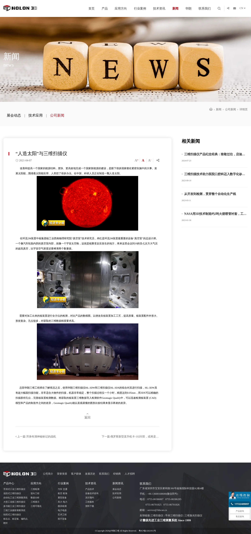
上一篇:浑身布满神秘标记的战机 (36, 436)
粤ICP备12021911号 (147, 531)
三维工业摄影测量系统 (14, 510)
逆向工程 (35, 493)
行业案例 (140, 8)
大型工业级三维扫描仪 (14, 502)
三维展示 (35, 502)
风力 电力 (62, 502)
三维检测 (35, 489)
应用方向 (121, 8)
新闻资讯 (117, 483)
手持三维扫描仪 (174, 515)
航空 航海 (62, 493)
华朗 (188, 8)
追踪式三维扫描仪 (12, 493)
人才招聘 (130, 473)
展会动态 (14, 115)
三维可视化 (36, 506)
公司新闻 (57, 115)
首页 (91, 8)
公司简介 (48, 473)
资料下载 (89, 506)
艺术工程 (62, 514)
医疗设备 (62, 519)
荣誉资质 (62, 473)
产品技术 (89, 489)
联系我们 (205, 8)
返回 (87, 415)
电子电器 (62, 510)
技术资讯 (159, 8)
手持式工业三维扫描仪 (14, 489)
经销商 (117, 473)
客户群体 (76, 473)
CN (243, 8)
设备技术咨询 (91, 493)
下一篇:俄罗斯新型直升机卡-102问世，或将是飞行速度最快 (130, 436)
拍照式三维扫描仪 (12, 514)
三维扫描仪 (157, 515)
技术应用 (35, 115)
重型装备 (62, 497)
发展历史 (90, 473)
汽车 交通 (62, 489)
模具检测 (62, 506)
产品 (105, 8)
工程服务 (89, 502)
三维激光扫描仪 (193, 515)
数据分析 (35, 497)
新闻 (175, 8)
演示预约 (89, 497)
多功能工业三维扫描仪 (14, 506)
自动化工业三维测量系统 (15, 497)
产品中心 (8, 483)
